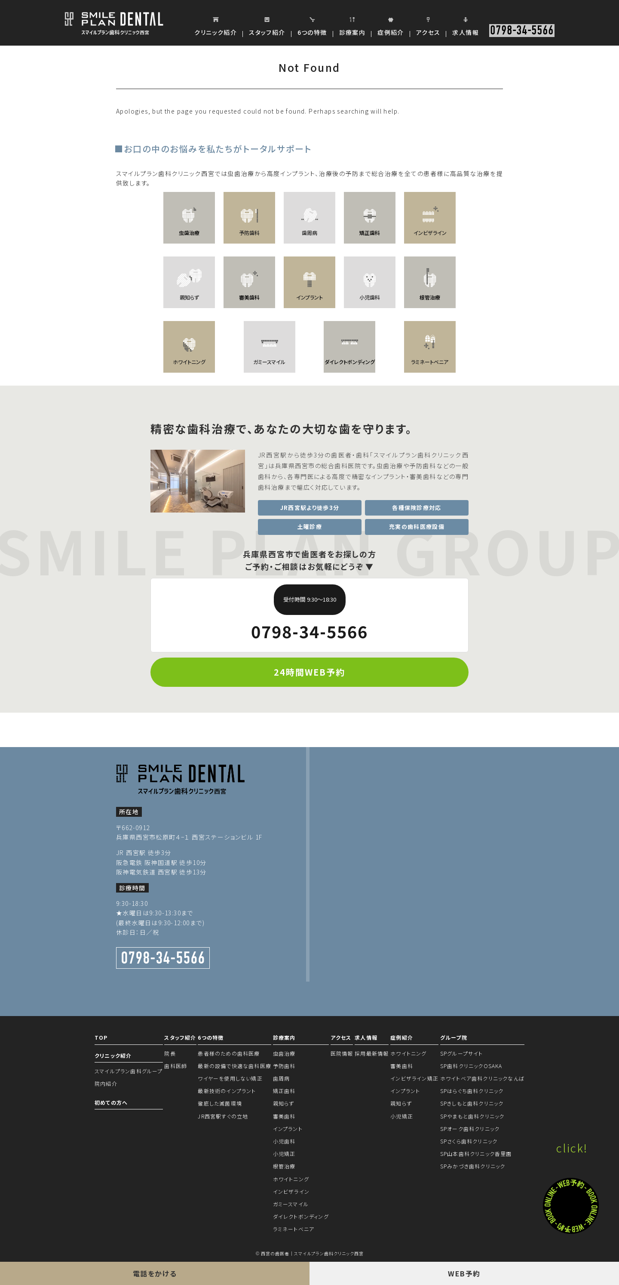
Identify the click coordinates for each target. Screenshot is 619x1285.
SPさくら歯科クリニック (468, 1141)
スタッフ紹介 (180, 1037)
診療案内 (284, 1037)
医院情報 (342, 1053)
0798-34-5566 (522, 30)
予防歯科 (284, 1065)
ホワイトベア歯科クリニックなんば (482, 1078)
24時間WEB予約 (309, 672)
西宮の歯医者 (275, 1253)
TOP (101, 1037)
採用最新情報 (372, 1053)
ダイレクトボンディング (301, 1216)
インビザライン (291, 1191)
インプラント (288, 1128)
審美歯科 (284, 1116)
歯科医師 (175, 1065)
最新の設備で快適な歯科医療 (234, 1065)
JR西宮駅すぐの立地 (223, 1116)
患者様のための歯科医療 (229, 1053)
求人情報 (366, 1037)
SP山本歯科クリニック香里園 (476, 1153)
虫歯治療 (284, 1053)
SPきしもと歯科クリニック (472, 1103)
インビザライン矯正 (414, 1078)
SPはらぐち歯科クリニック (472, 1090)
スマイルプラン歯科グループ (129, 1071)
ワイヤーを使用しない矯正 (230, 1078)
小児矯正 (284, 1153)
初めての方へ (111, 1102)
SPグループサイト (461, 1053)
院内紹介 (106, 1083)
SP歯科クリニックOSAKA (471, 1065)
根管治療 (284, 1166)
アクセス (341, 1037)
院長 (169, 1053)
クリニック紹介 (113, 1055)
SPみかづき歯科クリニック (473, 1166)
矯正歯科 (284, 1090)
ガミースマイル (291, 1204)
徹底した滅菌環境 (220, 1103)
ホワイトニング (291, 1179)
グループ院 (453, 1037)
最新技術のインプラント (227, 1090)
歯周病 (281, 1078)
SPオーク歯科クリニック (469, 1128)
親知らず (283, 1103)
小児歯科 (284, 1141)
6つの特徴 (211, 1037)
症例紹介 (401, 1037)
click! (572, 1147)
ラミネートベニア (294, 1228)
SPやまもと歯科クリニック (472, 1116)
